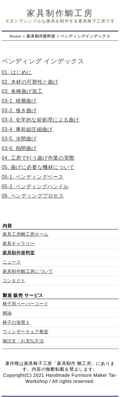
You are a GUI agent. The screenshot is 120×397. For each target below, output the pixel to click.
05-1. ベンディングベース (32, 177)
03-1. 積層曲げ (19, 101)
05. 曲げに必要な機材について (38, 167)
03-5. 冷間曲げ (19, 138)
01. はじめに (17, 72)
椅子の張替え (16, 322)
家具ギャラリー (19, 243)
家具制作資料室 (41, 36)
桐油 (7, 313)
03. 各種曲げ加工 (22, 91)
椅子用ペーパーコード (26, 303)
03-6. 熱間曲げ (19, 148)
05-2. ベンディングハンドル (35, 186)
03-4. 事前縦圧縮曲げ (27, 129)
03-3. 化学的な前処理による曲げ (40, 119)
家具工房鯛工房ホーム (26, 234)
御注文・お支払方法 (23, 341)
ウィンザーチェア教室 (26, 331)
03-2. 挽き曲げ (19, 110)
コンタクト (14, 280)
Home (15, 36)
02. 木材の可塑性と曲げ (30, 82)
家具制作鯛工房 (60, 13)
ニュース (12, 262)
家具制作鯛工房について (28, 271)
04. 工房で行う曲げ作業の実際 (38, 158)
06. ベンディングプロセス (33, 195)
